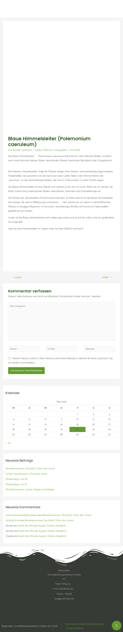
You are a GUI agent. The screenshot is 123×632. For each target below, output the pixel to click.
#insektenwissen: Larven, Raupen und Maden (30, 489)
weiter (107, 277)
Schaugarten (60, 150)
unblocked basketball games (21, 515)
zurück (16, 277)
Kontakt (61, 561)
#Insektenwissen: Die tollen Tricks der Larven (30, 468)
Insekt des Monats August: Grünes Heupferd (41, 525)
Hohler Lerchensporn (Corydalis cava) (26, 473)
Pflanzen (48, 150)
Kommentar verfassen (20, 150)
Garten (38, 150)
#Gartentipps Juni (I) (16, 484)
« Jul (8, 443)
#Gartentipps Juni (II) (16, 479)
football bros (13, 520)
